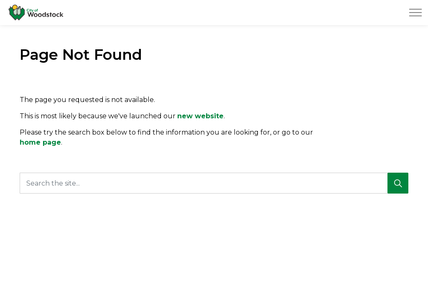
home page (40, 142)
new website (200, 116)
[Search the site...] (214, 183)
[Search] (397, 183)
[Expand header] (415, 12)
